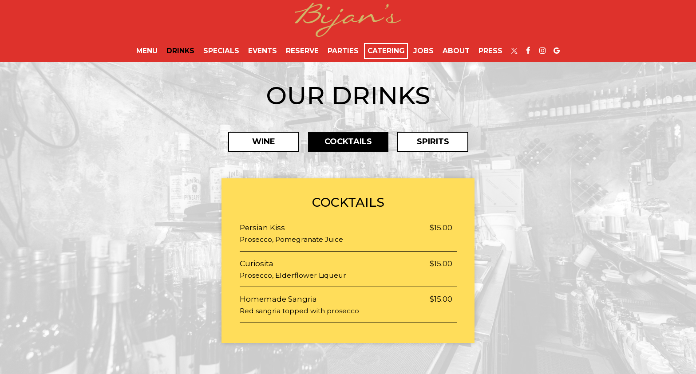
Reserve (302, 51)
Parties (343, 51)
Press (490, 51)
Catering (386, 51)
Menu (147, 51)
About (456, 51)
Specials (221, 51)
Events (262, 51)
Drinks (180, 51)
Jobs (423, 51)
